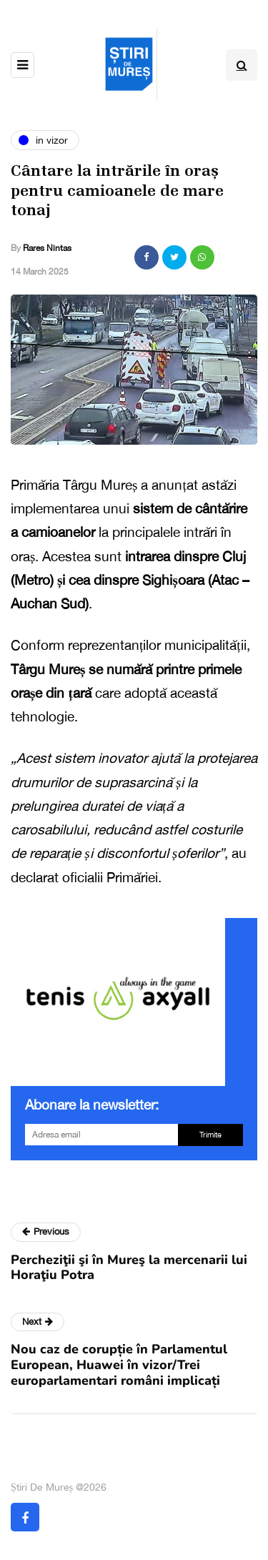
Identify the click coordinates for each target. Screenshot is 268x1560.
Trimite (210, 1134)
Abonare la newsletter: (92, 1104)
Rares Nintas (47, 248)
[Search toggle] (241, 65)
